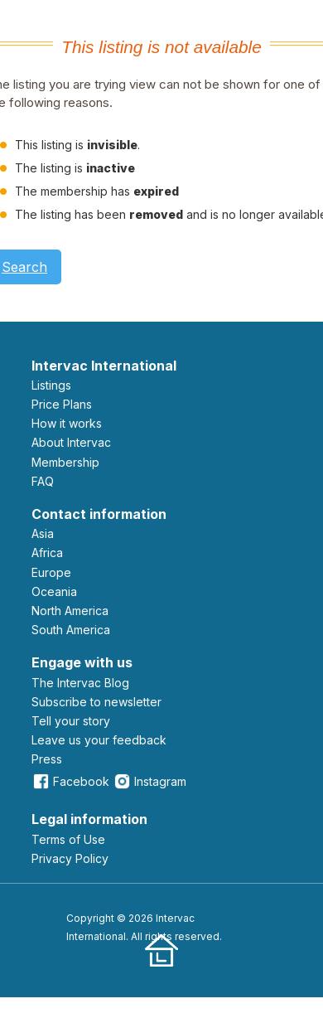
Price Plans (61, 404)
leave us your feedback (98, 740)
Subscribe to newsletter (96, 702)
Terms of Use (68, 839)
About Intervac (71, 442)
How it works (66, 423)
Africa (47, 552)
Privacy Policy (69, 858)
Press (46, 759)
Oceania (54, 591)
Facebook (70, 781)
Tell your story (70, 721)
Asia (42, 533)
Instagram (149, 781)
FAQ (42, 481)
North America (69, 611)
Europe (51, 572)
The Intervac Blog (80, 683)
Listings (51, 385)
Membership (65, 462)
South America (70, 630)
